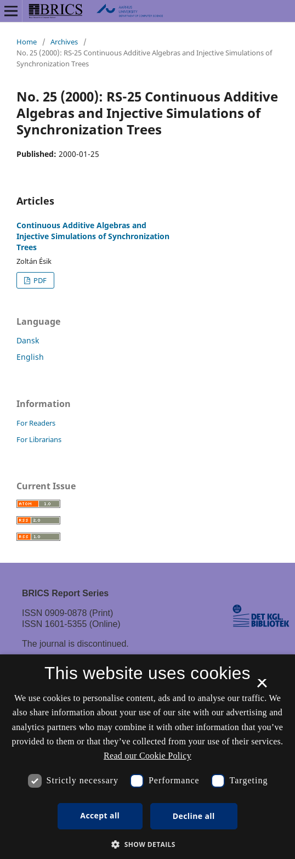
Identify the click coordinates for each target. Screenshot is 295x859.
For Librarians (38, 439)
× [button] (262, 686)
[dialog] (147, 756)
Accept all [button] (100, 815)
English (30, 357)
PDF (39, 280)
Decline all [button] (194, 816)
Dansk (27, 340)
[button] (147, 844)
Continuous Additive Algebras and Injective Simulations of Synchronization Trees (92, 236)
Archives (64, 42)
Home (26, 42)
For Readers (35, 423)
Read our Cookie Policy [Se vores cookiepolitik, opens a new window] (147, 755)
